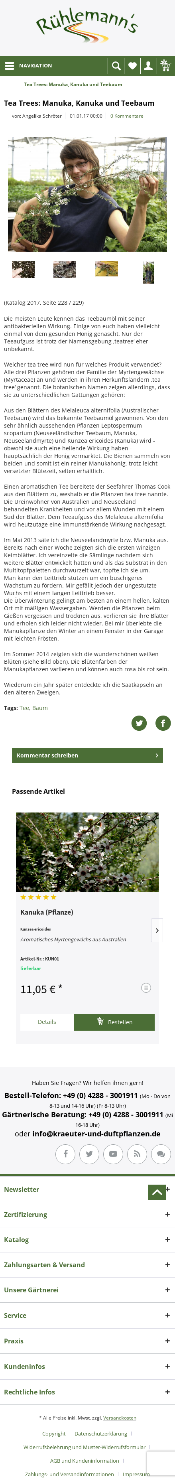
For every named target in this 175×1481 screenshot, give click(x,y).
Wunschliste (134, 68)
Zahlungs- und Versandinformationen (69, 1474)
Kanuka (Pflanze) (46, 913)
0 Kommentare (127, 115)
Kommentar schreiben (87, 754)
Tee (24, 708)
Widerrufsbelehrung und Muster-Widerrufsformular (85, 1447)
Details (47, 1021)
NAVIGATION (28, 64)
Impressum (136, 1474)
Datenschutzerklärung (101, 1433)
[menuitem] (28, 66)
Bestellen (114, 1021)
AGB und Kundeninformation (84, 1460)
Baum (40, 708)
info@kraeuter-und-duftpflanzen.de (96, 1133)
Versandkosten (119, 1417)
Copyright (54, 1433)
